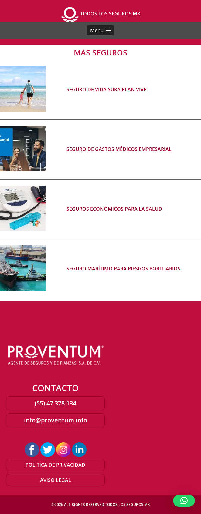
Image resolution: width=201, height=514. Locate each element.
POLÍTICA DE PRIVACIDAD (55, 465)
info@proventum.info (55, 420)
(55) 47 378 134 (55, 403)
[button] (100, 30)
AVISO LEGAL (55, 480)
